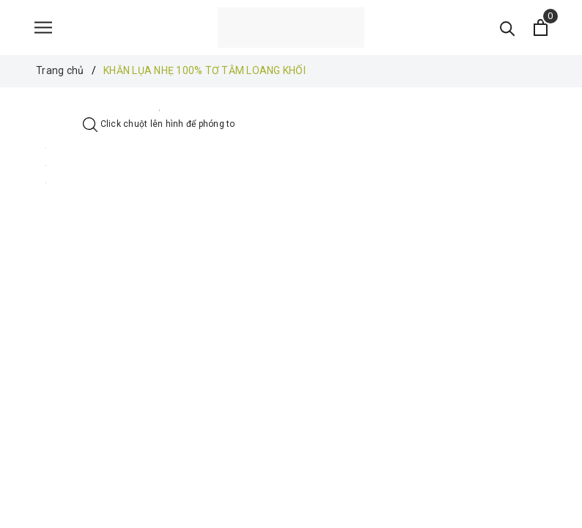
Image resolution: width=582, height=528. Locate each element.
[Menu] (43, 27)
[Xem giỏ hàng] (541, 27)
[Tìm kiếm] (507, 27)
